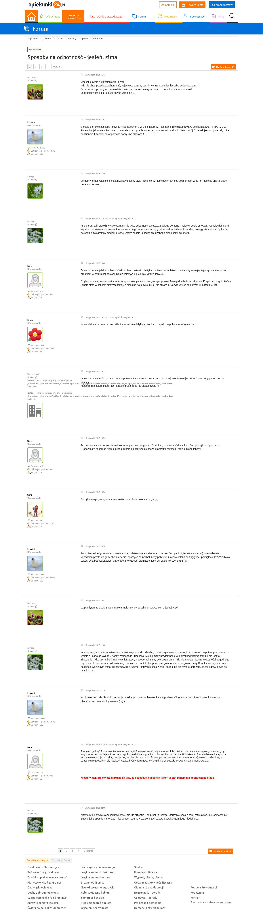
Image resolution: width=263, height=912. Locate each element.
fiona (29, 495)
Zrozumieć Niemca (92, 882)
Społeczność (197, 16)
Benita (30, 320)
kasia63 (31, 122)
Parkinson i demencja (147, 903)
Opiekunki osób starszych (43, 867)
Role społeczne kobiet (95, 892)
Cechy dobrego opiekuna (43, 892)
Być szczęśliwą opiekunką (43, 872)
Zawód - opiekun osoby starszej (47, 877)
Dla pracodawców (221, 4)
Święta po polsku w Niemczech (46, 908)
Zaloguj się (168, 4)
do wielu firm (74, 17)
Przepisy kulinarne (145, 872)
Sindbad (139, 867)
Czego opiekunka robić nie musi (47, 898)
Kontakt (195, 898)
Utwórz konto (192, 5)
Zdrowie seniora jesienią (43, 903)
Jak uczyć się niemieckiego (98, 867)
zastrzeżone (225, 902)
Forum (142, 16)
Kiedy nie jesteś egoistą (96, 903)
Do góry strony (35, 860)
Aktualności (170, 16)
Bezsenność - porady (147, 892)
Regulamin (197, 892)
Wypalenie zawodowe (94, 908)
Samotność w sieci (92, 898)
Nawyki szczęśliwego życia (97, 887)
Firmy (221, 16)
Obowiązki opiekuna (39, 887)
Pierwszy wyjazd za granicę (44, 882)
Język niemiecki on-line (95, 877)
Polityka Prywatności (203, 887)
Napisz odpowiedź (225, 67)
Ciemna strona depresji (149, 887)
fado (29, 266)
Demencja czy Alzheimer (149, 908)
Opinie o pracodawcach (110, 16)
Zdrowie (37, 49)
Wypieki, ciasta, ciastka (148, 877)
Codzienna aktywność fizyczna (153, 882)
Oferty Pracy (53, 16)
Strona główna (61, 860)
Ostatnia (57, 66)
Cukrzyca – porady (145, 898)
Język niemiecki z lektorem (98, 872)
